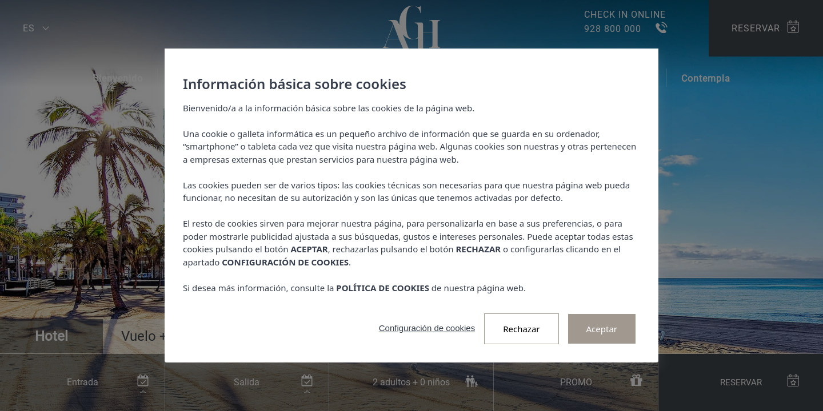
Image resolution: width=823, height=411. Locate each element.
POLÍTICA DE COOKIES (382, 287)
